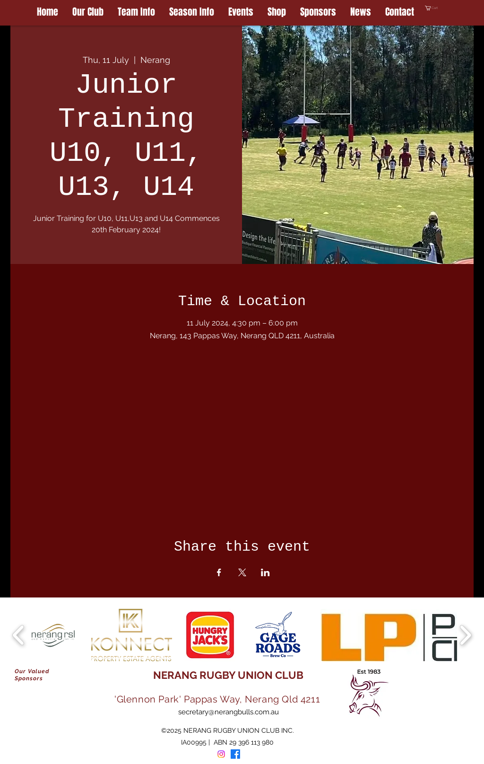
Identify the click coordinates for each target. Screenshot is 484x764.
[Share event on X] (242, 572)
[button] (449, 8)
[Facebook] (235, 754)
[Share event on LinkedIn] (265, 572)
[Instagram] (221, 754)
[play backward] (18, 635)
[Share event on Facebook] (219, 572)
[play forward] (465, 635)
